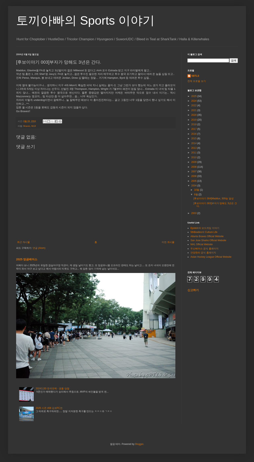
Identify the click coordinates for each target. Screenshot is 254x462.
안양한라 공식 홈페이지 (203, 252)
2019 (194, 119)
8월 (196, 194)
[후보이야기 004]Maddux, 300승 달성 (214, 198)
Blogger (139, 444)
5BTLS (195, 75)
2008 (194, 166)
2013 (194, 148)
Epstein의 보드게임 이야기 (204, 228)
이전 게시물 (168, 242)
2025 (194, 96)
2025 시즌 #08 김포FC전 (49, 408)
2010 (194, 157)
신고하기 (193, 290)
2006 (194, 176)
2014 (194, 143)
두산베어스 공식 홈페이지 (204, 248)
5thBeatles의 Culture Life (203, 232)
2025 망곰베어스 (26, 259)
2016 (194, 133)
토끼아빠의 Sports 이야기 (85, 20)
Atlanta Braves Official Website (207, 236)
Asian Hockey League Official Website (210, 256)
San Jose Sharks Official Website (208, 240)
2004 (194, 185)
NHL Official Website (201, 244)
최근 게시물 (23, 242)
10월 (197, 189)
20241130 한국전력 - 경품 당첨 (52, 388)
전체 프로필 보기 (196, 81)
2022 (194, 105)
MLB (33, 126)
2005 (194, 181)
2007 (194, 171)
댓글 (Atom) (39, 248)
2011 (194, 152)
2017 (194, 129)
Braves (26, 126)
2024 (194, 100)
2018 (194, 124)
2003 (194, 213)
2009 (194, 162)
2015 (194, 138)
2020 (194, 115)
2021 (194, 110)
